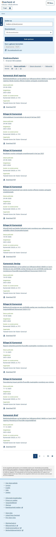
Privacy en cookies (11, 500)
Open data (9, 513)
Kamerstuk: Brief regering (14, 75)
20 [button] (16, 69)
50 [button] (21, 69)
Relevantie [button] (48, 66)
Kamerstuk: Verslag (11, 263)
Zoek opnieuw (29, 39)
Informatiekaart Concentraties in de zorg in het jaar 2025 (21, 117)
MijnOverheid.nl (11, 523)
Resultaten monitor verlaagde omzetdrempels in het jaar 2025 (23, 153)
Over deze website (11, 483)
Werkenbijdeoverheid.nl (13, 530)
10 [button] (12, 69)
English (8, 488)
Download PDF (11, 107)
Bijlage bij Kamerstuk (12, 114)
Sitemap (8, 505)
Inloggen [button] (5, 8)
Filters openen (1, 21)
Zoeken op (8, 21)
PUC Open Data (11, 518)
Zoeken (8, 492)
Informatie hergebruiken (14, 498)
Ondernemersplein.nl (12, 528)
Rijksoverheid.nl (11, 526)
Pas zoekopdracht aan (15, 50)
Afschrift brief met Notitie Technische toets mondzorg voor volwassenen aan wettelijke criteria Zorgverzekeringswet (28, 229)
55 (48, 456)
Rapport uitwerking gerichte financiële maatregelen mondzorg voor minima (27, 346)
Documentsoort (10, 29)
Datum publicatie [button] (20, 66)
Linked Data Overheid (13, 515)
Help (7, 490)
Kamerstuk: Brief (10, 415)
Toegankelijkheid (11, 503)
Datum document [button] (35, 66)
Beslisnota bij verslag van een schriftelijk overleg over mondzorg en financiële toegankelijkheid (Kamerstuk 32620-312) (28, 308)
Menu (51, 3)
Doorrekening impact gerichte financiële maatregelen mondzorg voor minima (28, 382)
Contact (8, 485)
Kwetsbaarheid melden (13, 507)
